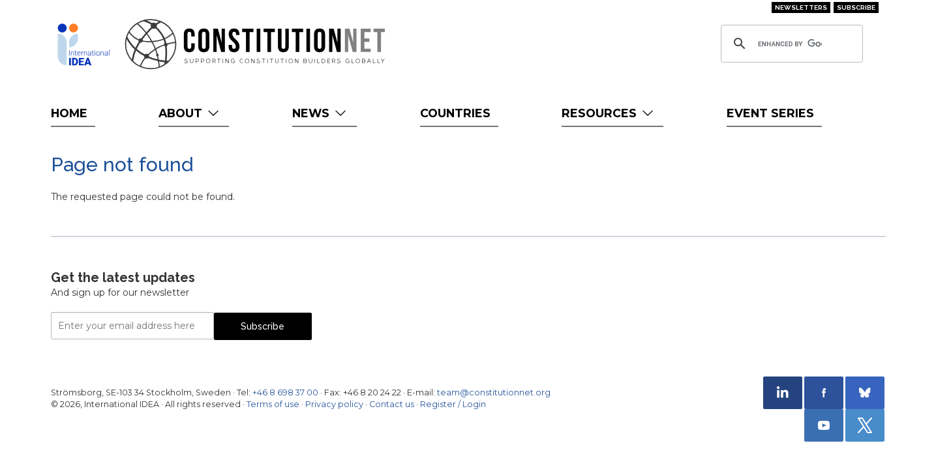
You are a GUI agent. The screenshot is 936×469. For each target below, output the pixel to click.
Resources (609, 113)
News (320, 113)
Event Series (770, 113)
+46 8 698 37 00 (285, 392)
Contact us (391, 404)
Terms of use (273, 404)
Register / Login (453, 404)
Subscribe (856, 7)
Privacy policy (334, 404)
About (190, 113)
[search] (790, 43)
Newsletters (801, 7)
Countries (455, 113)
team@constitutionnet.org (494, 392)
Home (69, 113)
